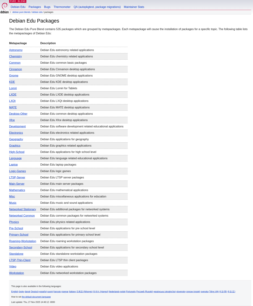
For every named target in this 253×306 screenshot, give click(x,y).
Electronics (16, 132)
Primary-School (18, 234)
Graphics (14, 145)
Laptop (13, 164)
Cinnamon (15, 69)
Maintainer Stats (134, 6)
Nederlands (114, 291)
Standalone (16, 253)
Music (13, 202)
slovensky (181, 291)
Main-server (16, 183)
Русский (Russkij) (144, 291)
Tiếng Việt (214, 291)
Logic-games (17, 171)
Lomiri (13, 88)
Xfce (12, 120)
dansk (27, 291)
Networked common (22, 215)
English (14, 291)
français (57, 291)
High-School (16, 151)
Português (131, 291)
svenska (205, 291)
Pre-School (16, 228)
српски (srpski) (193, 291)
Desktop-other (18, 113)
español (43, 291)
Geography (16, 139)
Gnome (13, 75)
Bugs (47, 6)
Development (17, 126)
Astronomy (15, 50)
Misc (12, 196)
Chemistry (15, 56)
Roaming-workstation (22, 241)
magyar (65, 291)
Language (15, 158)
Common (15, 62)
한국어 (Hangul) (100, 291)
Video (12, 266)
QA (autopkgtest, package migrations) (97, 6)
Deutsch (35, 291)
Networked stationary (22, 209)
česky (21, 291)
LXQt (12, 100)
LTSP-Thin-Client (20, 260)
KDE (12, 81)
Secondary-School (20, 247)
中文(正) (231, 291)
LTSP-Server (17, 177)
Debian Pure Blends (21, 12)
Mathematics (17, 190)
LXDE (13, 94)
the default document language (36, 297)
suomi (50, 291)
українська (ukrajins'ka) (165, 291)
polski (123, 291)
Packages (35, 6)
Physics (14, 221)
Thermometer (62, 6)
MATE (13, 107)
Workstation (16, 273)
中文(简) (223, 291)
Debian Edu (18, 6)
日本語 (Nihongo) (84, 291)
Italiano (72, 291)
